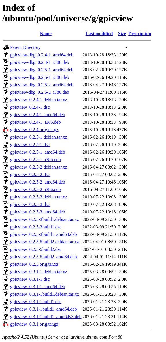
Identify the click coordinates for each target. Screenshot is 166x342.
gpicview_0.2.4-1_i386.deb (35, 122)
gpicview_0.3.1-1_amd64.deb (37, 286)
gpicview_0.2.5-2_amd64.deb (37, 181)
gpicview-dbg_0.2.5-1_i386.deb (39, 77)
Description (139, 33)
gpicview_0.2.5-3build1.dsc (35, 226)
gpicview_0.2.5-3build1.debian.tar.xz (44, 219)
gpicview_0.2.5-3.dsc (30, 204)
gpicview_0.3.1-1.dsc (30, 279)
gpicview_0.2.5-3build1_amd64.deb (43, 234)
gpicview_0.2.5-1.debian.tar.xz (38, 137)
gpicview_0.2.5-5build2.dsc (35, 249)
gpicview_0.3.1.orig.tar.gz (34, 324)
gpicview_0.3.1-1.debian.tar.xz (38, 271)
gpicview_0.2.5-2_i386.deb (35, 189)
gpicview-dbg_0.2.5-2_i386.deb (39, 92)
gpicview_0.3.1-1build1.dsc (35, 301)
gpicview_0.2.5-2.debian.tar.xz (38, 167)
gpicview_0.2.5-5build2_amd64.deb (43, 256)
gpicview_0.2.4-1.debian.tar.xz (38, 99)
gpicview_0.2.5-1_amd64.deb (37, 152)
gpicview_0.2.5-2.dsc (30, 174)
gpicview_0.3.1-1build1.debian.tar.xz (44, 294)
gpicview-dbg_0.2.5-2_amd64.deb (41, 84)
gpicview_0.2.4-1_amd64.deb (37, 114)
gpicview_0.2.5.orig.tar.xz (34, 264)
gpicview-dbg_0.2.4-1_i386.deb (39, 62)
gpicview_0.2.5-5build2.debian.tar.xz (44, 241)
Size (122, 33)
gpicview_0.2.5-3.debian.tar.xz (38, 196)
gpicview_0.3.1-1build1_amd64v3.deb (46, 316)
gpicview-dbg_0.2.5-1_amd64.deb (41, 69)
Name (46, 33)
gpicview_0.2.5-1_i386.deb (35, 159)
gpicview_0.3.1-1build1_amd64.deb (43, 309)
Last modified (99, 33)
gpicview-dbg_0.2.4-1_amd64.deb (41, 54)
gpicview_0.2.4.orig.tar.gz (34, 129)
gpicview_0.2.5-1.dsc (30, 144)
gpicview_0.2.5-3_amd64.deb (37, 211)
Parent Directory (25, 47)
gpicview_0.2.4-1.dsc (30, 107)
